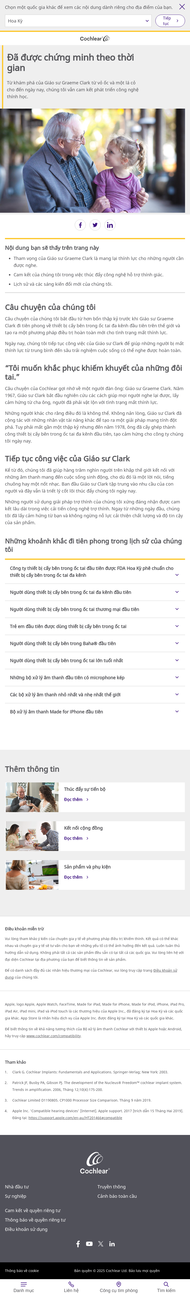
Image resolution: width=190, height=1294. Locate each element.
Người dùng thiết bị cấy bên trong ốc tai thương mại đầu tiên (74, 609)
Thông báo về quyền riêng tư (35, 1220)
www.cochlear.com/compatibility (53, 1036)
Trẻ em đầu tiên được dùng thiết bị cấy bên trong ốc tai (68, 626)
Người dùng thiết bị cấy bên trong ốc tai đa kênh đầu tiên (70, 592)
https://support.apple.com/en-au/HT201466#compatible (75, 1117)
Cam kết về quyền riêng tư (32, 1210)
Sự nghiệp (15, 1196)
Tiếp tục (167, 20)
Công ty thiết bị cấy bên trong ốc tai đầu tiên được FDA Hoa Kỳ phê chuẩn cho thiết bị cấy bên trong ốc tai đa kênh (91, 571)
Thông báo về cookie (22, 1270)
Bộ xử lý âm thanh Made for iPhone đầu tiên (56, 712)
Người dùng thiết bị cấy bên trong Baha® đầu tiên (63, 643)
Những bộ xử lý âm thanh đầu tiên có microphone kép (67, 678)
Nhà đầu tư (17, 1187)
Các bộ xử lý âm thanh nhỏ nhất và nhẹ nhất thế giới (65, 695)
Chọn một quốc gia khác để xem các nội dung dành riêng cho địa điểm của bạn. (89, 7)
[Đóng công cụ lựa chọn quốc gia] (182, 7)
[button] (80, 225)
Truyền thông (111, 1187)
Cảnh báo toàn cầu (117, 1196)
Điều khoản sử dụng (26, 1229)
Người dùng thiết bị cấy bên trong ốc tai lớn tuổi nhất (66, 660)
